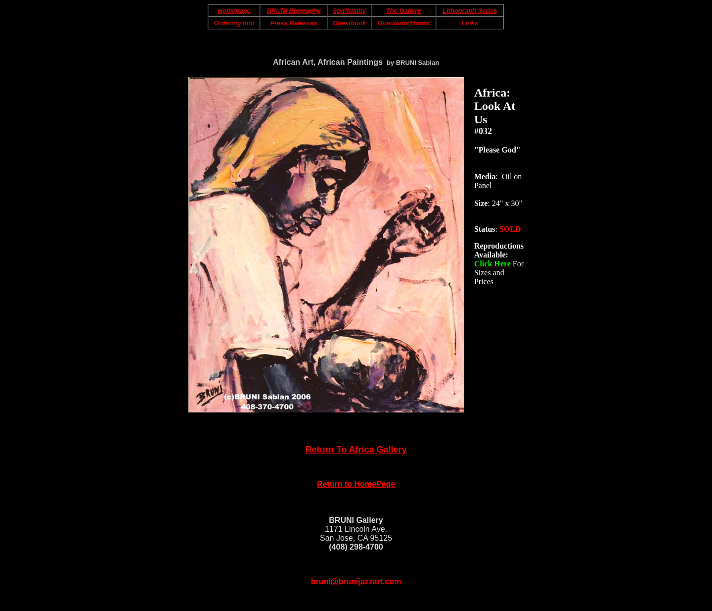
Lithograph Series (470, 10)
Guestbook (349, 23)
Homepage (234, 10)
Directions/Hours (404, 23)
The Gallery (403, 10)
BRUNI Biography (294, 10)
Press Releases (293, 23)
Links (469, 23)
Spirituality (349, 10)
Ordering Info (234, 23)
